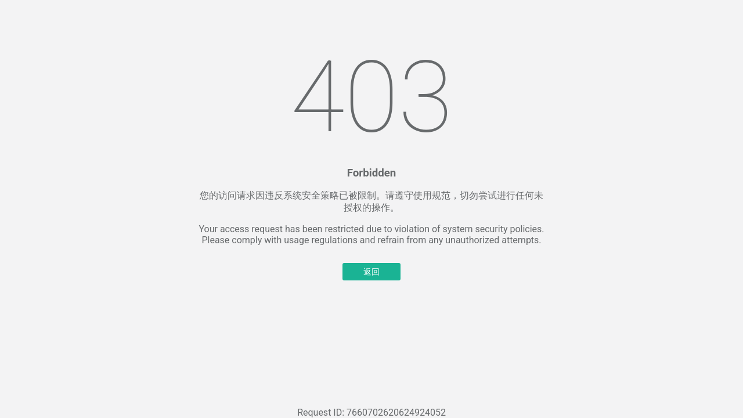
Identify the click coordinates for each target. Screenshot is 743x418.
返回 (371, 271)
